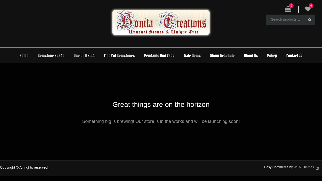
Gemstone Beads (51, 55)
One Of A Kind (84, 55)
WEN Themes (304, 167)
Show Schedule (222, 55)
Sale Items (192, 55)
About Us (251, 55)
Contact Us (294, 55)
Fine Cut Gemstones (119, 55)
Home (23, 55)
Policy (272, 55)
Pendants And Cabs (159, 55)
